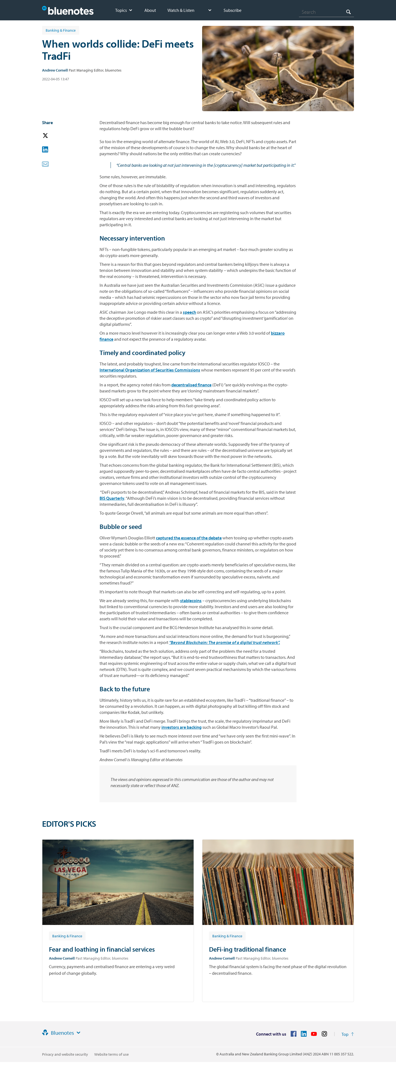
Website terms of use (111, 1054)
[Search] (326, 12)
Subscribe (232, 10)
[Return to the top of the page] (348, 1034)
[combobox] (326, 12)
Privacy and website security (65, 1054)
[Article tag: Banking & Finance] (67, 935)
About (150, 10)
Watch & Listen (180, 10)
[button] (53, 136)
